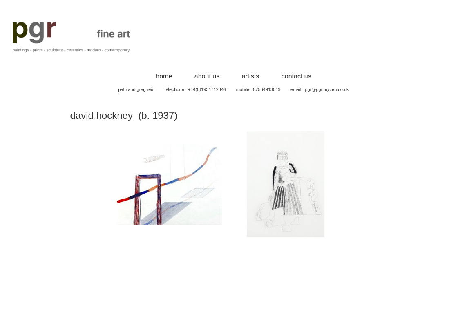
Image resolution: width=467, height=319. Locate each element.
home (164, 76)
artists (250, 76)
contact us (296, 76)
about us (206, 76)
